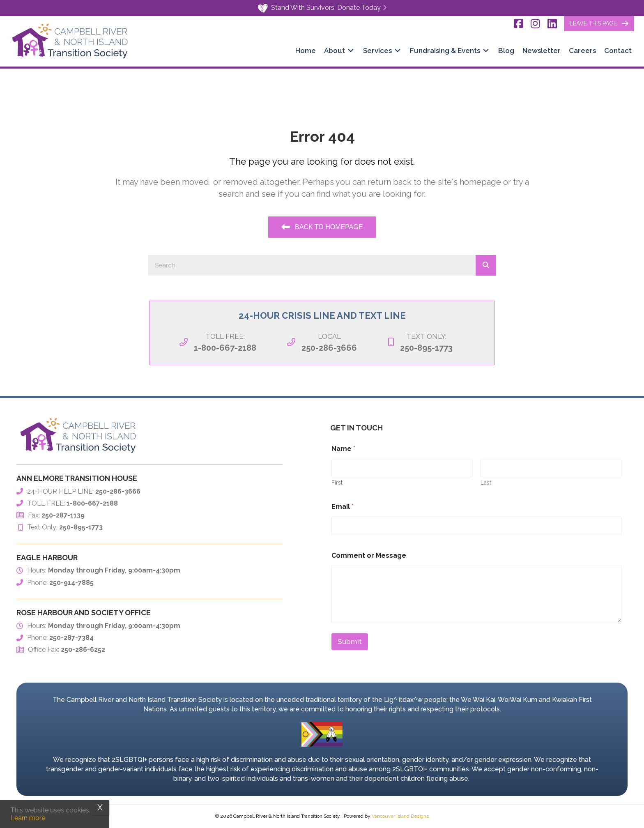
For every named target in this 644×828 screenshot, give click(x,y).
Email (342, 507)
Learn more (27, 818)
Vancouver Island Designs (400, 816)
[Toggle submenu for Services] (397, 50)
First (337, 482)
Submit (350, 641)
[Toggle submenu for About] (351, 50)
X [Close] (100, 807)
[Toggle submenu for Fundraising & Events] (486, 50)
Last (486, 482)
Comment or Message (368, 555)
